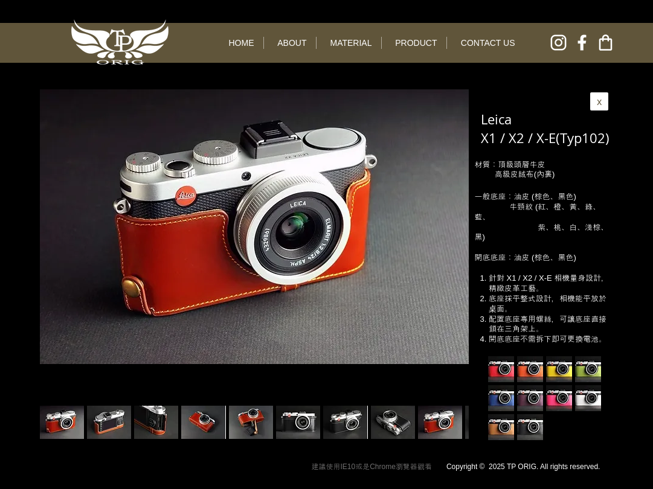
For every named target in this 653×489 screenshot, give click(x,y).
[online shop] (605, 42)
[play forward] (454, 422)
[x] (599, 101)
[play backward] (55, 422)
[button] (109, 422)
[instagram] (558, 42)
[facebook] (582, 42)
